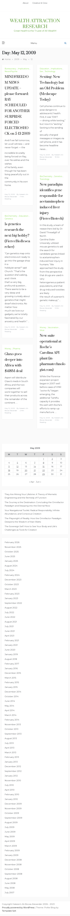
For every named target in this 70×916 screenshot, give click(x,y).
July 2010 (9, 785)
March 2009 (11, 846)
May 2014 (9, 706)
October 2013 (11, 729)
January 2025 (11, 561)
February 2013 (12, 757)
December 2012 (13, 766)
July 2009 (9, 827)
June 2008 (10, 883)
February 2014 (12, 719)
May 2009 (10, 836)
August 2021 (11, 621)
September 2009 (13, 818)
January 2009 (11, 855)
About (25, 3)
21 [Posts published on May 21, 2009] (35, 470)
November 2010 (13, 780)
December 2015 (13, 673)
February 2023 (12, 593)
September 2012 (13, 771)
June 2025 (10, 556)
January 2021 (11, 645)
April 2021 (9, 635)
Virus (42, 330)
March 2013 (10, 752)
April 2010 (9, 790)
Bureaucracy (10, 68)
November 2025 (13, 547)
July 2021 (9, 626)
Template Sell (9, 911)
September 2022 (13, 603)
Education (44, 68)
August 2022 (11, 607)
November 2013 (13, 724)
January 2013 (11, 762)
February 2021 (12, 640)
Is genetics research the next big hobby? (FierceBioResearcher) (17, 235)
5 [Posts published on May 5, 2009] (17, 462)
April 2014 (9, 710)
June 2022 (10, 617)
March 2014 (10, 715)
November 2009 (13, 808)
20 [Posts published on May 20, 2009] (26, 470)
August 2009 (11, 822)
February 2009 (12, 850)
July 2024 (9, 570)
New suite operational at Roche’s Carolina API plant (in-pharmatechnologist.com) (52, 353)
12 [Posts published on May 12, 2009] (17, 466)
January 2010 (11, 799)
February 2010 (12, 794)
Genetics (58, 176)
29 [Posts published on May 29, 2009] (43, 474)
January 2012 (11, 775)
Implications (23, 68)
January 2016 (11, 668)
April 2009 (10, 841)
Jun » (38, 482)
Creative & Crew (39, 3)
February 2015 (12, 682)
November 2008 (13, 864)
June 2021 (10, 631)
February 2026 (12, 542)
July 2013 (9, 743)
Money (43, 327)
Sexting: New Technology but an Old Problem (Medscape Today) (52, 88)
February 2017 (12, 663)
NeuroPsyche (11, 71)
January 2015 (11, 687)
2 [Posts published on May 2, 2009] (52, 459)
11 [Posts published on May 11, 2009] (9, 466)
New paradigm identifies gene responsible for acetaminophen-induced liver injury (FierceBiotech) (52, 201)
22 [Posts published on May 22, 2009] (43, 470)
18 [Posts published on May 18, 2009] (9, 470)
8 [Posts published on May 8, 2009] (43, 462)
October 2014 (11, 696)
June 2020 (10, 649)
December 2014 (13, 691)
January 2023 (11, 598)
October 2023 (12, 584)
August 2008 (11, 878)
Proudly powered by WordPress (18, 907)
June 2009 (10, 832)
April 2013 (9, 747)
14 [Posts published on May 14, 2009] (35, 466)
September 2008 (13, 874)
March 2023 (11, 589)
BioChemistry (46, 176)
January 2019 (11, 654)
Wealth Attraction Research (35, 24)
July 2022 (9, 612)
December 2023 (13, 579)
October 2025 (12, 551)
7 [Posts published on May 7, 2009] (34, 462)
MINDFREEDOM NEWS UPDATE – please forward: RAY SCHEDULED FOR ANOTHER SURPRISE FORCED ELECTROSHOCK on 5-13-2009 (17, 105)
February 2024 (12, 575)
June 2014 (10, 701)
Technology (50, 71)
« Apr (31, 482)
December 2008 (13, 860)
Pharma (16, 348)
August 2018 (11, 659)
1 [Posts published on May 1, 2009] (43, 459)
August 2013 (11, 738)
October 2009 (12, 813)
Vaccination (53, 327)
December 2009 (13, 804)
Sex (41, 71)
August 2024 (11, 565)
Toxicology (44, 179)
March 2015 (10, 678)
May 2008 (10, 888)
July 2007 (9, 892)
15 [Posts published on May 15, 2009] (43, 466)
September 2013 (13, 734)
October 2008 (12, 869)
